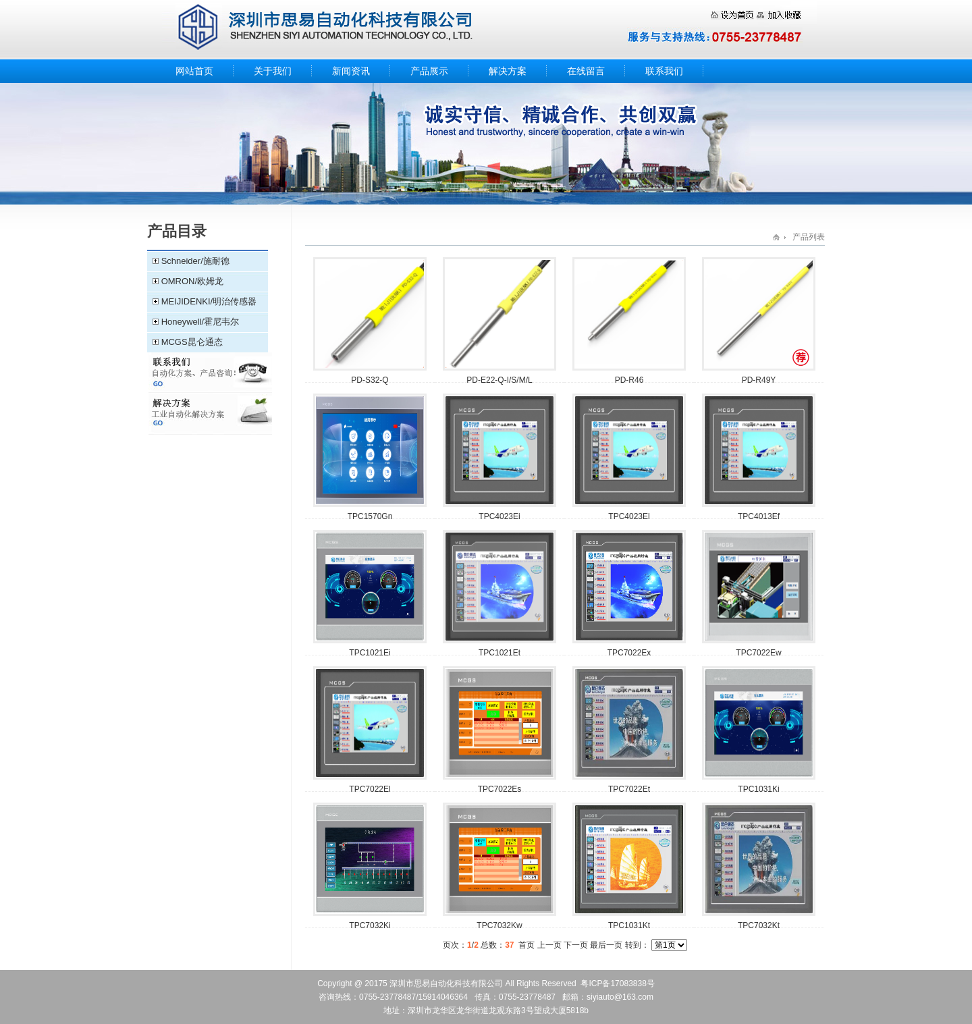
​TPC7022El (369, 789)
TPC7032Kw (499, 925)
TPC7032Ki (369, 925)
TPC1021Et (499, 652)
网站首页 (194, 71)
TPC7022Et (629, 789)
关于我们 (273, 71)
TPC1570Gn (370, 516)
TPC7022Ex (629, 652)
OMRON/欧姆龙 (192, 281)
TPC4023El (628, 516)
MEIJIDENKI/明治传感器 (209, 301)
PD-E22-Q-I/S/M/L (499, 380)
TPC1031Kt (629, 925)
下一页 (576, 945)
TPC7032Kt (759, 925)
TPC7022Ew (758, 652)
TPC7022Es (500, 789)
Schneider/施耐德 (195, 261)
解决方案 (507, 71)
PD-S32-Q (369, 380)
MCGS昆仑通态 (192, 342)
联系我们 (664, 71)
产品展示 (429, 71)
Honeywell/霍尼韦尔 (200, 322)
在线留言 (586, 71)
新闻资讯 (351, 71)
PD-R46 (629, 380)
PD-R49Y (759, 380)
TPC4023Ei (499, 516)
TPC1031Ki (758, 789)
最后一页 (606, 945)
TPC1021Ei (369, 652)
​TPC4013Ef (759, 516)
